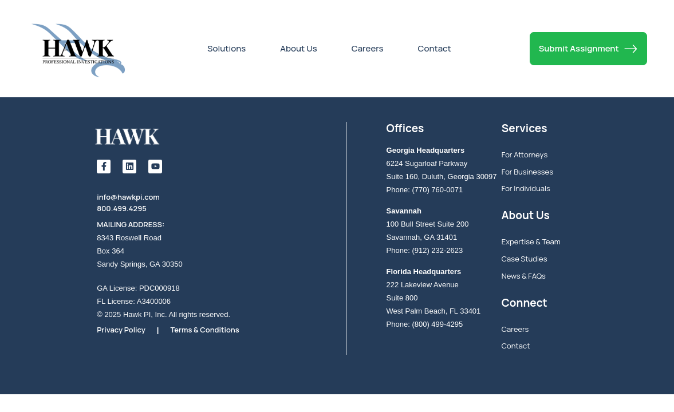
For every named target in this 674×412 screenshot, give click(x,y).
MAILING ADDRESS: (130, 224)
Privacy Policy (121, 329)
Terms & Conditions (204, 329)
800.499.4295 (122, 208)
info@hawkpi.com (128, 197)
